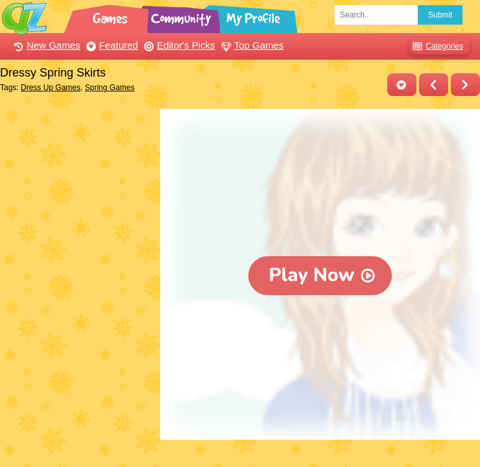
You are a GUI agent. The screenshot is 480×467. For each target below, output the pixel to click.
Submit (440, 14)
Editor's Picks (178, 45)
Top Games (251, 45)
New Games (45, 45)
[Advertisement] (77, 174)
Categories (436, 46)
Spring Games (110, 87)
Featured (110, 45)
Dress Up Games (50, 87)
